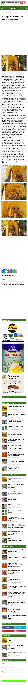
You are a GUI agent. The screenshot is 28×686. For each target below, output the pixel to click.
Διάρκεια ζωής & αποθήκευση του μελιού (16, 407)
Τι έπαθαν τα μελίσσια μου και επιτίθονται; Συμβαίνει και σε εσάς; (16, 539)
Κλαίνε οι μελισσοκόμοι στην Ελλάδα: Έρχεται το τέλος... (16, 440)
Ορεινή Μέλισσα (6, 21)
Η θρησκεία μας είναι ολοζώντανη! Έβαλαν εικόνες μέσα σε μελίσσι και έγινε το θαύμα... (16, 414)
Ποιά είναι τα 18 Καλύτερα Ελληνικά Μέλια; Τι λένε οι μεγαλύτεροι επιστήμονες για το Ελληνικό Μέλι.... (16, 609)
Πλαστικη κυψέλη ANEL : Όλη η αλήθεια (15, 427)
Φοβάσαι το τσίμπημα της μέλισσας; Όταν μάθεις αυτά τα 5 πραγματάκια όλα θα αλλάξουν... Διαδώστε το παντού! (16, 594)
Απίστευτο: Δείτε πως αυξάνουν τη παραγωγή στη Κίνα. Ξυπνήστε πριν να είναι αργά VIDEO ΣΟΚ (17, 586)
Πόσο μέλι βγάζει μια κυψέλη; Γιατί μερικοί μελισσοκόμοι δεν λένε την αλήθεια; (16, 461)
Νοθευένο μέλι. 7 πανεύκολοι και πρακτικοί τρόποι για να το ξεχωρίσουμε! (15, 533)
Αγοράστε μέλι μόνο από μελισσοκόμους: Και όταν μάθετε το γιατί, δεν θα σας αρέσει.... (16, 454)
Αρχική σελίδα (4, 12)
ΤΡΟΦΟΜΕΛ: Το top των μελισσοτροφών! (14, 468)
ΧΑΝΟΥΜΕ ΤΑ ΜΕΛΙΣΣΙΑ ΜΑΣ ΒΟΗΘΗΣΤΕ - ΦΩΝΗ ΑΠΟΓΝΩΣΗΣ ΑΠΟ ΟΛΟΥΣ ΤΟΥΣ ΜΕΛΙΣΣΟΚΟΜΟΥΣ (17, 447)
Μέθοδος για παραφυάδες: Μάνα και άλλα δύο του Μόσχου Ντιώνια (16, 433)
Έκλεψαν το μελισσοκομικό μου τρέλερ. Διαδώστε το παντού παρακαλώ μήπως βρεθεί (17, 617)
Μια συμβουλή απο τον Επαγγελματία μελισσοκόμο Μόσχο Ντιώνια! (16, 421)
